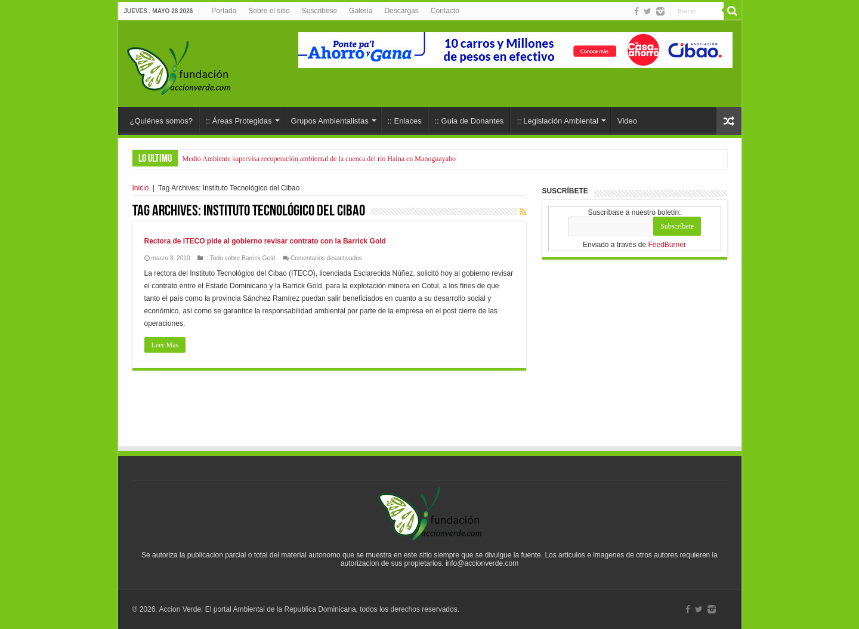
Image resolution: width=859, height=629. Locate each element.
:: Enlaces (405, 120)
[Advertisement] (429, 412)
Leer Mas (165, 345)
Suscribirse (319, 11)
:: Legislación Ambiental (557, 120)
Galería (360, 11)
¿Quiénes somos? (161, 120)
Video (627, 120)
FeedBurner (667, 244)
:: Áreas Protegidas (239, 120)
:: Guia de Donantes (469, 120)
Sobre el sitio (268, 11)
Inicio (140, 188)
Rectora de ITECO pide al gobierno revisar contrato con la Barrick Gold (265, 241)
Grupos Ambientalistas (330, 120)
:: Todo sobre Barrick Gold (240, 258)
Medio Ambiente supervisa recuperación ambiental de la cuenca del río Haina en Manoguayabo (319, 159)
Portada (223, 11)
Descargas (401, 11)
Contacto (445, 11)
